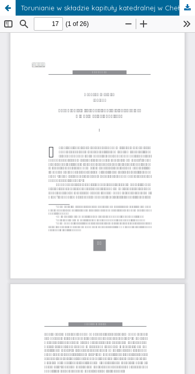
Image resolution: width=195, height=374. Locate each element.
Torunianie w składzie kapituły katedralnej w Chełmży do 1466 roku (108, 8)
